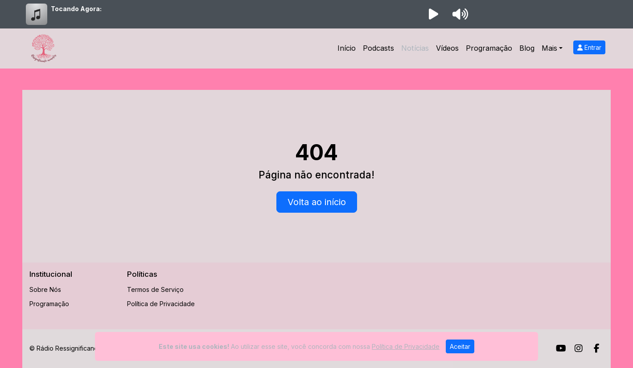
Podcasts (378, 48)
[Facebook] (597, 348)
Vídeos (447, 48)
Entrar (589, 47)
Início (346, 48)
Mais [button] (549, 48)
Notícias (415, 48)
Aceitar (460, 346)
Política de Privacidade (161, 303)
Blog (526, 48)
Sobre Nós (45, 289)
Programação (489, 48)
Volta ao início (317, 202)
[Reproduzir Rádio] (433, 14)
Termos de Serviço (155, 289)
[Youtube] (561, 348)
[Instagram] (579, 348)
